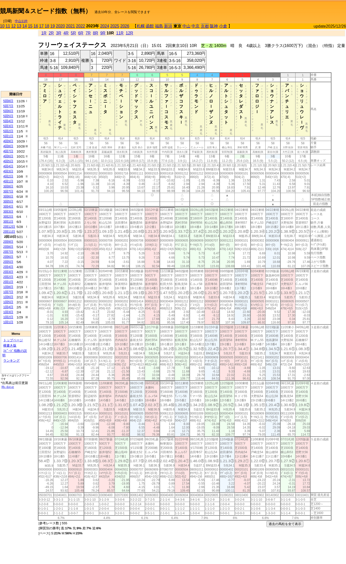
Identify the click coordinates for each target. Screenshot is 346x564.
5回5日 (8, 116)
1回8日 (8, 287)
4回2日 (8, 176)
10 (2, 26)
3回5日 (8, 201)
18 (47, 26)
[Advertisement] (287, 9)
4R (65, 33)
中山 (186, 26)
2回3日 (8, 272)
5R (73, 33)
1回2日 (8, 317)
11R (119, 33)
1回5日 (8, 302)
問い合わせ (8, 387)
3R (58, 33)
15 (30, 26)
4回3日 (8, 171)
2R (51, 33)
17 (41, 26)
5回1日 (8, 136)
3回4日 (8, 206)
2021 (70, 26)
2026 (124, 26)
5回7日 (8, 106)
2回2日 (8, 277)
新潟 (168, 26)
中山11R (21, 21)
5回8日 (8, 101)
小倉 (223, 26)
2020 (60, 26)
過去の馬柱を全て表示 (285, 524)
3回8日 (8, 186)
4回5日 (8, 161)
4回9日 (8, 141)
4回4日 (8, 166)
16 (36, 26)
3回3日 (8, 211)
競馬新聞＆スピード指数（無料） (45, 11)
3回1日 (8, 221)
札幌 (141, 26)
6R (80, 33)
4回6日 (8, 156)
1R (43, 33)
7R (87, 33)
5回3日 (8, 126)
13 (19, 26)
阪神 (214, 26)
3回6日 (8, 196)
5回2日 (8, 131)
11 (8, 26)
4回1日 (8, 181)
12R (129, 33)
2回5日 (8, 262)
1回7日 (8, 292)
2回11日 (9, 231)
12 (13, 26)
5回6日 (8, 111)
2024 (104, 26)
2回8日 (8, 247)
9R (102, 33)
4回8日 (8, 146)
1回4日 (8, 307)
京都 (205, 26)
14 (24, 26)
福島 (159, 26)
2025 (114, 26)
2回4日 (8, 267)
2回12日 (9, 226)
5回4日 (8, 121)
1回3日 (8, 312)
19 (52, 26)
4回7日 (8, 151)
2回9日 (8, 242)
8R (95, 33)
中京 (195, 26)
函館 (150, 26)
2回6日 (8, 257)
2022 (80, 26)
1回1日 (8, 322)
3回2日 (8, 216)
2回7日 (8, 252)
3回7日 (8, 191)
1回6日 (8, 297)
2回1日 (8, 282)
